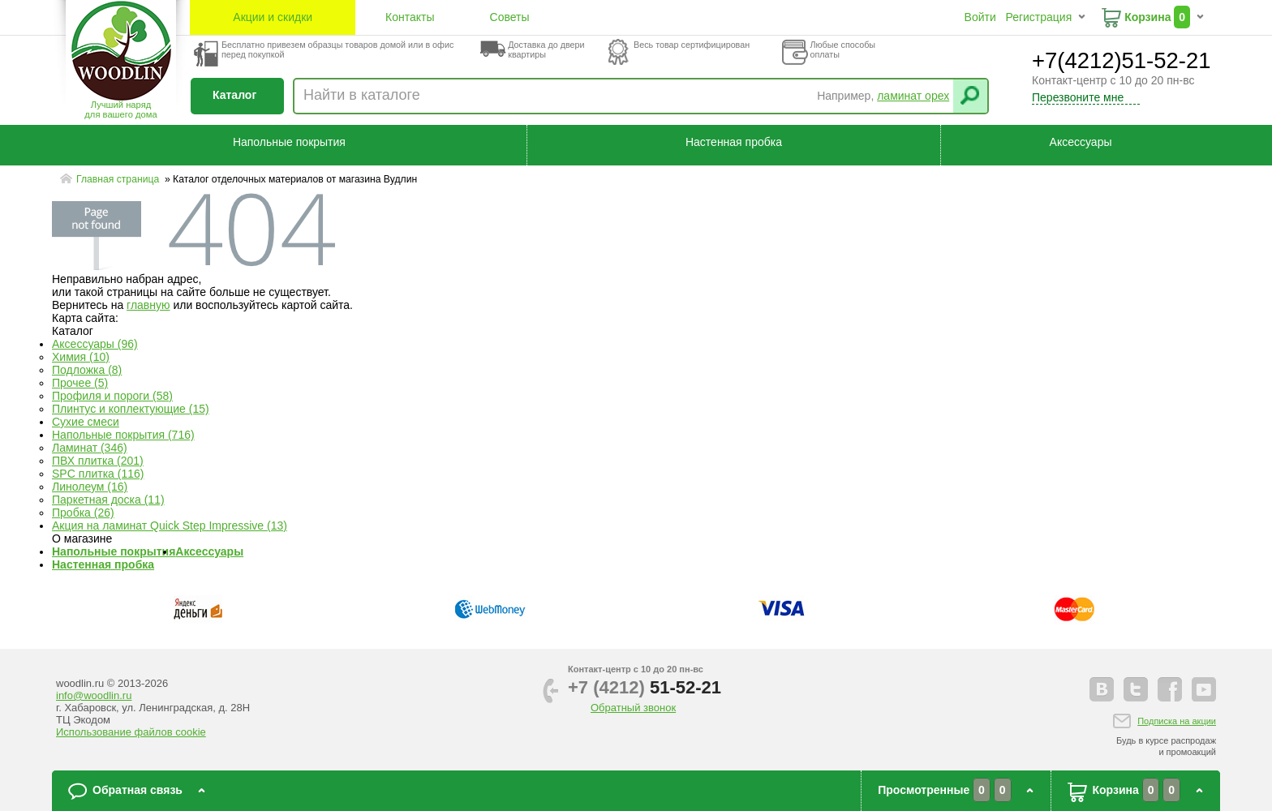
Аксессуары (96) (95, 343)
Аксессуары (1081, 141)
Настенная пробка (733, 141)
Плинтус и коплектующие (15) (130, 408)
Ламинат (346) (89, 447)
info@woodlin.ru (93, 695)
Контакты (409, 17)
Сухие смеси (85, 421)
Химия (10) (81, 356)
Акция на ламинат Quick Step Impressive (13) (169, 525)
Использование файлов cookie (131, 732)
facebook (1170, 689)
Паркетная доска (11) (108, 499)
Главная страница (119, 179)
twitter (1136, 689)
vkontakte (1101, 689)
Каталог (234, 94)
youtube (1204, 689)
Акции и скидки (272, 17)
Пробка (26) (83, 512)
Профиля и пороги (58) (112, 395)
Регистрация (1038, 17)
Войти (980, 17)
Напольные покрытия (289, 141)
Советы (510, 17)
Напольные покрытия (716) (123, 434)
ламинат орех (913, 95)
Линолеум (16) (89, 486)
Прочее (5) (80, 382)
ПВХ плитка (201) (98, 460)
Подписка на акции (1176, 721)
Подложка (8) (87, 369)
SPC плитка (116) (98, 473)
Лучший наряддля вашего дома (120, 109)
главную (148, 304)
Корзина (1147, 17)
